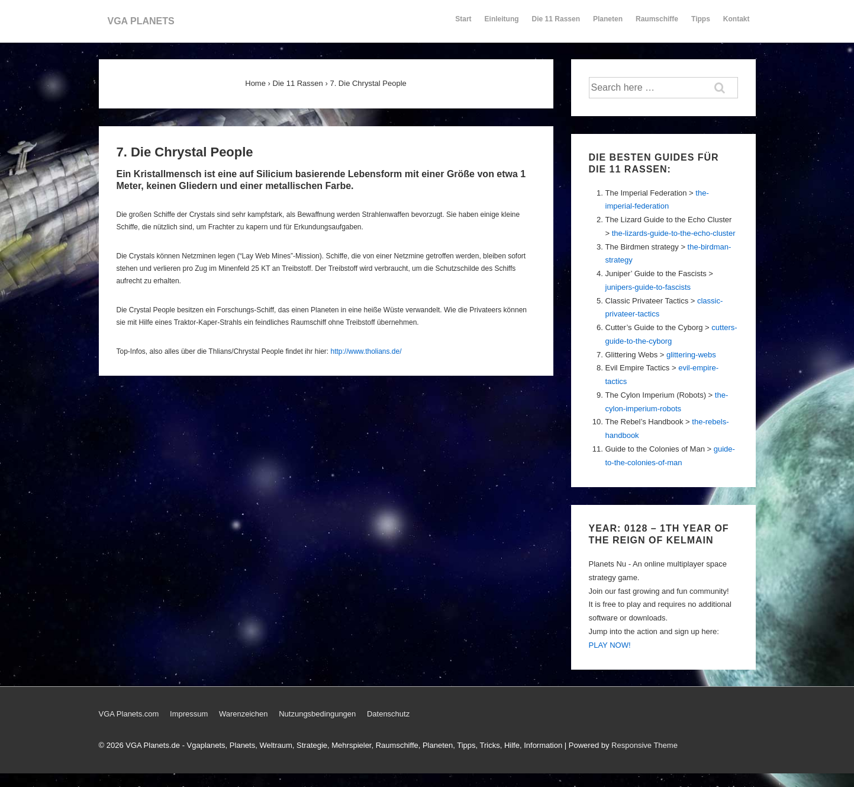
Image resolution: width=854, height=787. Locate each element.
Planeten (608, 24)
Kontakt (736, 24)
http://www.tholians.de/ (365, 351)
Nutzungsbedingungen (317, 713)
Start (463, 19)
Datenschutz (388, 713)
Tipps (701, 24)
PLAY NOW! (610, 645)
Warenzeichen (243, 713)
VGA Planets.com (129, 713)
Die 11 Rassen (556, 24)
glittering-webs (691, 354)
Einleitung (502, 24)
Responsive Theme (644, 745)
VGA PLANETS (141, 21)
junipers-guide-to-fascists (648, 287)
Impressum (189, 713)
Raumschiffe (657, 24)
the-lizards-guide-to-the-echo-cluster (674, 233)
